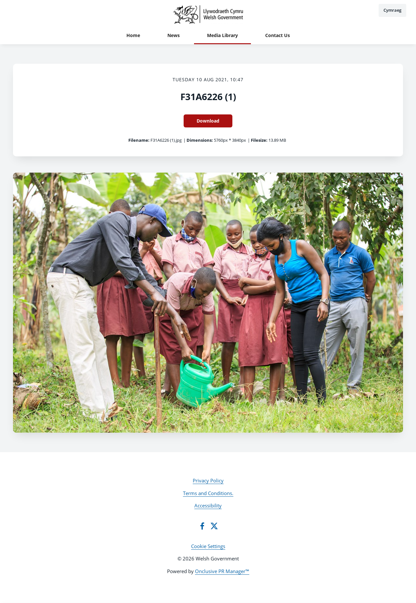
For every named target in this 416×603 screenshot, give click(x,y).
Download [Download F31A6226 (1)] (208, 121)
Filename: (139, 140)
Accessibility (208, 505)
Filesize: (259, 140)
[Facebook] (202, 526)
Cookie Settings (208, 546)
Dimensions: (200, 140)
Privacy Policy (208, 480)
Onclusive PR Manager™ (222, 571)
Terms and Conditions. (208, 493)
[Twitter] (214, 526)
